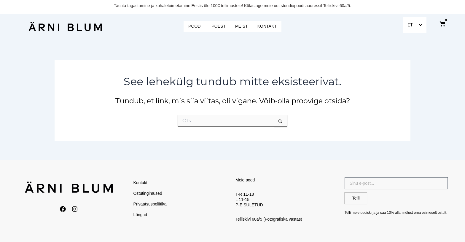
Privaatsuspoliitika (150, 204)
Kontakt (140, 182)
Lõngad (140, 214)
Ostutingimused (147, 193)
